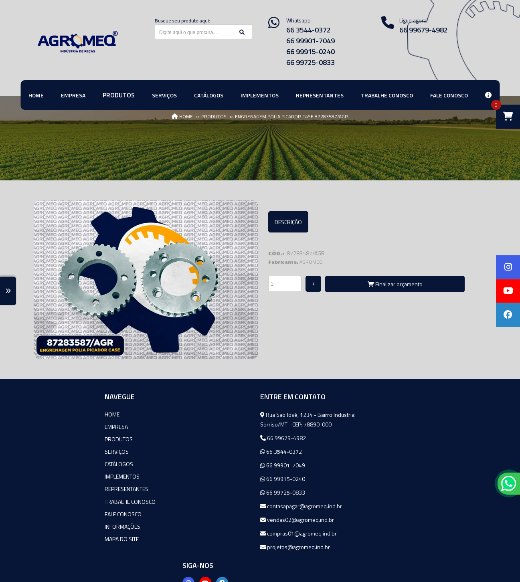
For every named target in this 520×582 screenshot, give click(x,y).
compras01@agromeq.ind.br (222, 533)
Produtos (48, 438)
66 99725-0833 (310, 62)
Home (41, 414)
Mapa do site (51, 538)
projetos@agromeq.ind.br (219, 546)
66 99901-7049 (310, 40)
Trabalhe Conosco (59, 501)
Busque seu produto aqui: (182, 20)
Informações (51, 525)
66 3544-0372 (308, 29)
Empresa (45, 426)
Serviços (46, 451)
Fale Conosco (52, 513)
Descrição (288, 222)
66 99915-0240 (310, 51)
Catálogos (48, 463)
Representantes (55, 488)
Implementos (51, 476)
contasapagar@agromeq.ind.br (225, 505)
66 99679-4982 (207, 437)
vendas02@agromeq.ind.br (221, 519)
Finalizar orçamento (395, 284)
